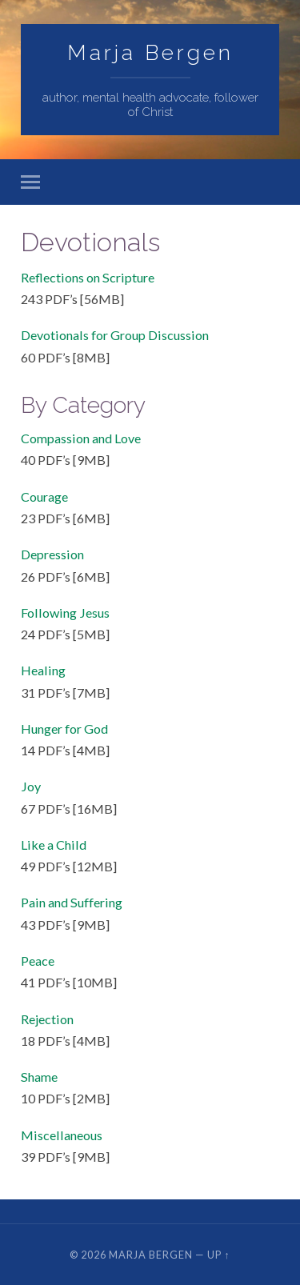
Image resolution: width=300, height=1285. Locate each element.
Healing (43, 670)
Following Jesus (65, 612)
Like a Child (53, 844)
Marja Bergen (150, 52)
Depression (52, 554)
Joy (31, 786)
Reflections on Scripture (87, 277)
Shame (39, 1076)
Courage (44, 496)
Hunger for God (64, 728)
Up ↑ (218, 1254)
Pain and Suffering (71, 902)
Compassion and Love (81, 438)
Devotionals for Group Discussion (115, 334)
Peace (37, 960)
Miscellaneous (61, 1135)
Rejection (47, 1019)
